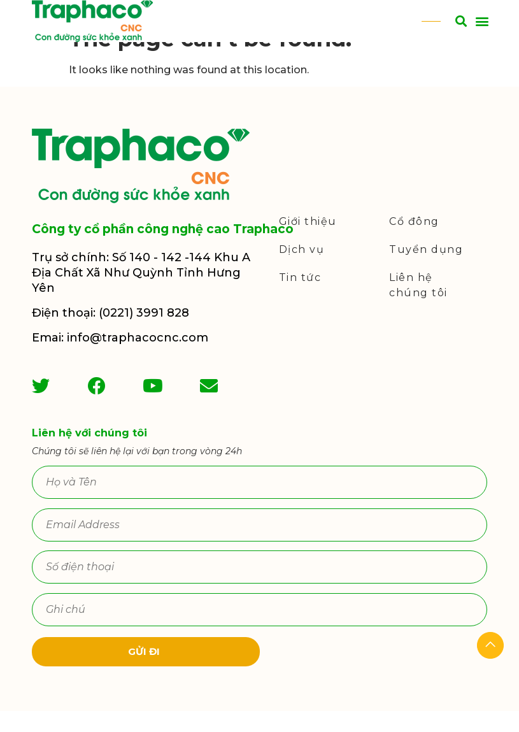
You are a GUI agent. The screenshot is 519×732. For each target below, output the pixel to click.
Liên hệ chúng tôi (418, 306)
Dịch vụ (302, 270)
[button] (481, 21)
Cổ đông (414, 242)
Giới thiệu (308, 242)
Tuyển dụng (426, 270)
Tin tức (300, 298)
